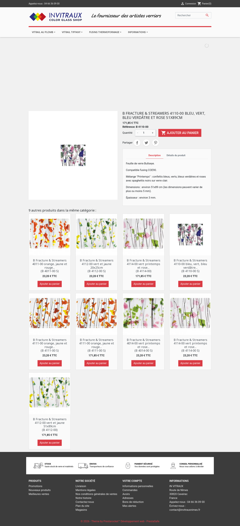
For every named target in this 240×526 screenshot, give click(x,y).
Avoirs (126, 494)
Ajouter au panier (180, 132)
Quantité (127, 132)
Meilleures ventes (39, 494)
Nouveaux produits (40, 490)
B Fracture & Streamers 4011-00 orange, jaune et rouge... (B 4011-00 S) (49, 265)
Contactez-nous (85, 502)
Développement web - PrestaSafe (140, 521)
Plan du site (82, 505)
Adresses (127, 498)
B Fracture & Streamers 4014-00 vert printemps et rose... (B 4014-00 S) (143, 345)
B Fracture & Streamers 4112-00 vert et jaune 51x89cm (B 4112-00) (50, 424)
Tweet (146, 142)
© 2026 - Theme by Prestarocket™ (101, 521)
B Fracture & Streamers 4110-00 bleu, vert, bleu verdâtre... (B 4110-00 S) (190, 265)
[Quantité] (145, 133)
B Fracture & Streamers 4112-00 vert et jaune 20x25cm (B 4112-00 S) (96, 265)
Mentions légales (85, 490)
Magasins (81, 509)
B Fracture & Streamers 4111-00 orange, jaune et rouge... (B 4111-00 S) (49, 345)
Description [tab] (154, 155)
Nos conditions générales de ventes (96, 494)
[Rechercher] (193, 15)
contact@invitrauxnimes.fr (184, 509)
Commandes (129, 490)
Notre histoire (83, 498)
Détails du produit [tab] (176, 155)
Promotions (35, 486)
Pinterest (155, 142)
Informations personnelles (137, 486)
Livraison (81, 486)
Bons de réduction (133, 502)
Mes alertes (129, 505)
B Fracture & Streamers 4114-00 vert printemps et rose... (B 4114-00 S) (190, 345)
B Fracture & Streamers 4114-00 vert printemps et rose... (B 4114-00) (143, 265)
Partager (137, 142)
